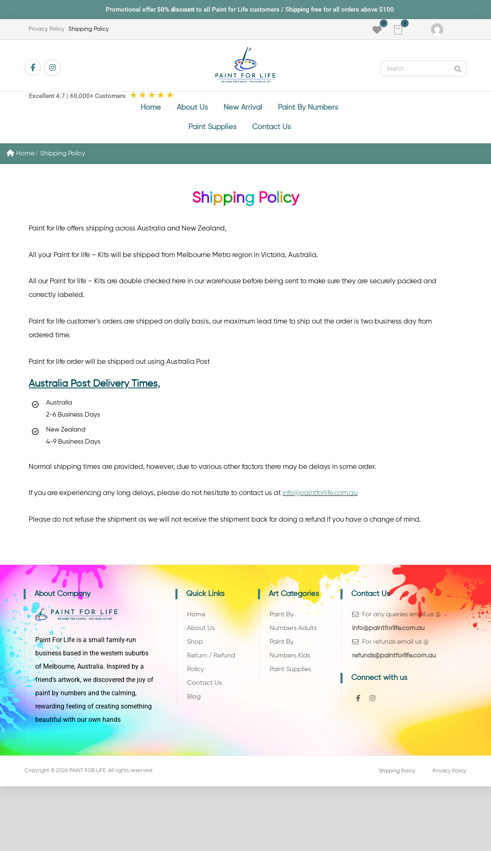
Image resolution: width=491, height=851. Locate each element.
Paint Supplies (290, 673)
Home (20, 154)
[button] (398, 29)
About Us (201, 631)
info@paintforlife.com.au (319, 495)
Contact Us (204, 686)
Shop (195, 645)
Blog (194, 700)
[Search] (458, 68)
